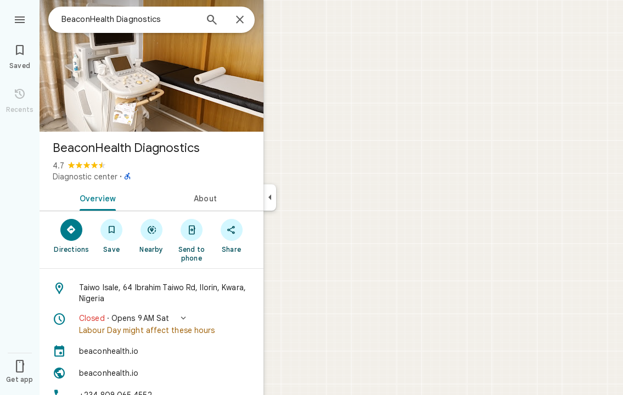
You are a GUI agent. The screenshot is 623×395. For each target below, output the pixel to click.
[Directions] (72, 235)
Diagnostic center (85, 177)
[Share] (231, 235)
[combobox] (129, 19)
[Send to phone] (191, 240)
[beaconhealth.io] (151, 351)
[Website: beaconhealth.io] (151, 373)
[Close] (240, 20)
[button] (151, 324)
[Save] (112, 235)
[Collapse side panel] (269, 197)
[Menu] (20, 19)
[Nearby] (152, 235)
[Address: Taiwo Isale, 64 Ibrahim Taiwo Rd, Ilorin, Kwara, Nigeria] (151, 293)
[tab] (95, 197)
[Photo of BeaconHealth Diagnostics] (151, 66)
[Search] (212, 21)
